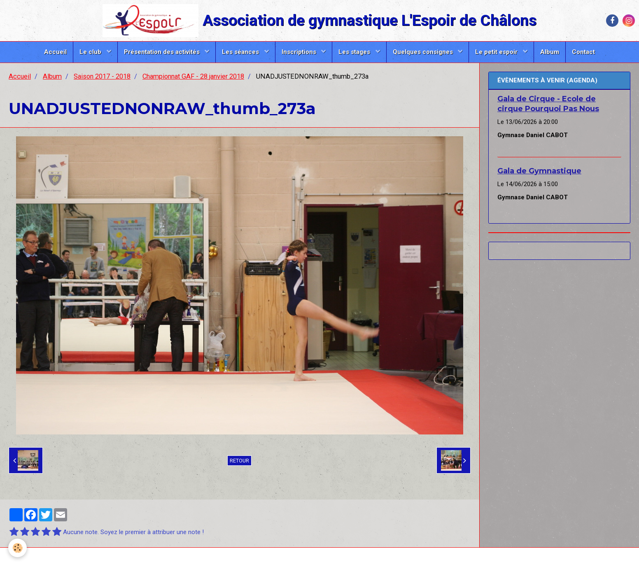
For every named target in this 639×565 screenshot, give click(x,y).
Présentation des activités (162, 52)
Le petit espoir (497, 52)
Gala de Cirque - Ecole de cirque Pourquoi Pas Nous (548, 103)
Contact (583, 52)
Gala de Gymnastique (539, 170)
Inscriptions (300, 52)
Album (549, 52)
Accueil (55, 52)
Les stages (355, 52)
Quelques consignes (424, 52)
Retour (239, 461)
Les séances (241, 52)
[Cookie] (17, 548)
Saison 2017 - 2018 (102, 76)
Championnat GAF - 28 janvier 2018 (193, 76)
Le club (91, 52)
